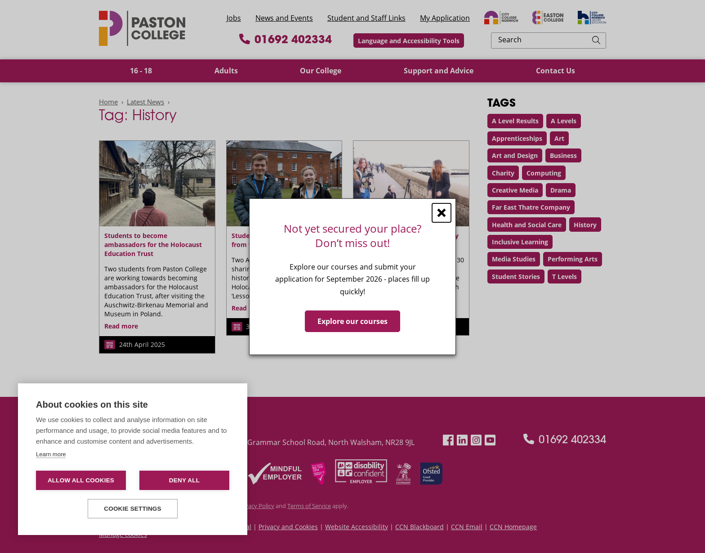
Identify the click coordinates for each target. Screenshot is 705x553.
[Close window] (441, 212)
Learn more (51, 454)
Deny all (184, 480)
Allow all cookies (81, 480)
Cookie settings (132, 508)
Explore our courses (352, 321)
